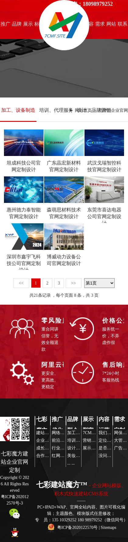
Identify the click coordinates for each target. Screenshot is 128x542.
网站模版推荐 (111, 25)
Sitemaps (108, 527)
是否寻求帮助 (111, 448)
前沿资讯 (60, 440)
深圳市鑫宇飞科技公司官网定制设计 (24, 263)
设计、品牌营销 (94, 110)
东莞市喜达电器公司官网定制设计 (104, 216)
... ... (71, 463)
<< (21, 283)
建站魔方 (44, 432)
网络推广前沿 (64, 432)
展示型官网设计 (28, 25)
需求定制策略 (100, 25)
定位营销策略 (111, 440)
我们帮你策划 (111, 432)
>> (73, 283)
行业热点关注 (64, 448)
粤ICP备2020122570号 (77, 527)
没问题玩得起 (111, 455)
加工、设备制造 (18, 110)
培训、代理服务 (56, 110)
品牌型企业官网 (17, 25)
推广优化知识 (5, 25)
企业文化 (44, 440)
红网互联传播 (64, 455)
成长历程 (44, 448)
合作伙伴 (44, 455)
